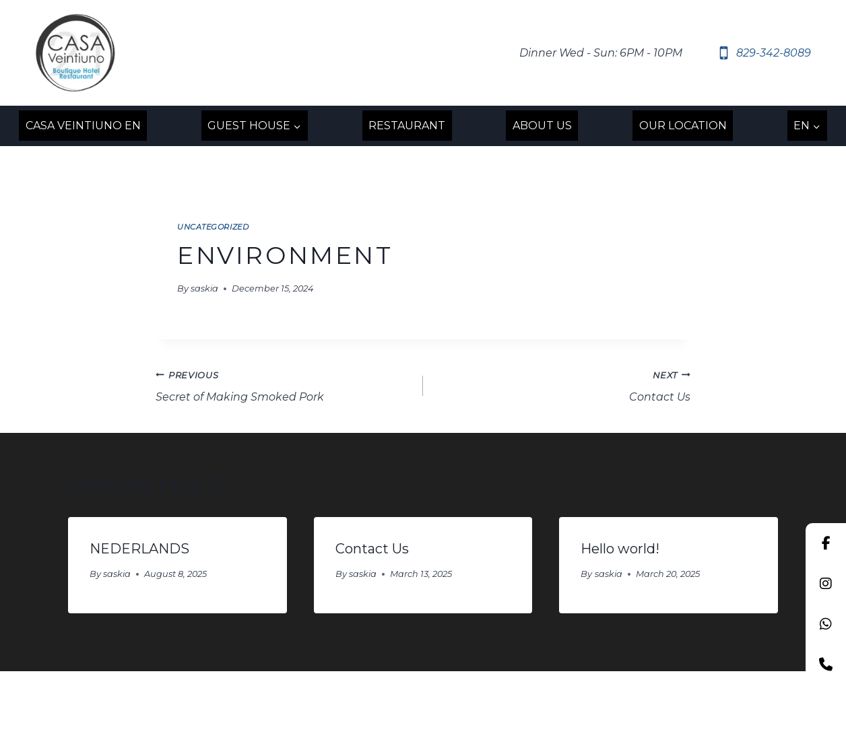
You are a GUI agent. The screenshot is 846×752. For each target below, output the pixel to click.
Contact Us (562, 385)
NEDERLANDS (139, 549)
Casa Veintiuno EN (83, 125)
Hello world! (620, 549)
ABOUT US (542, 125)
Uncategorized (213, 227)
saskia (204, 288)
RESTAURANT (406, 125)
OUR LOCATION (683, 125)
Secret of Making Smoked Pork (284, 385)
